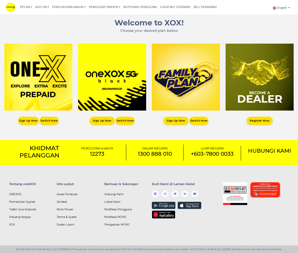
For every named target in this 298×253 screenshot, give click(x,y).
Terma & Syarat (67, 217)
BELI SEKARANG (205, 7)
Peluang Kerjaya (20, 217)
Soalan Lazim (65, 224)
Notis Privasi (65, 209)
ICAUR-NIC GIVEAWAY (175, 7)
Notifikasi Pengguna (118, 209)
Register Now (259, 120)
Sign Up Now (28, 120)
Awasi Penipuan (67, 194)
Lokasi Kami (112, 202)
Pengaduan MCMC (117, 224)
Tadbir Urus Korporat (22, 209)
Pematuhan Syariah (22, 202)
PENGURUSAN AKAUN (67, 7)
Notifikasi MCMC (115, 217)
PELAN (25, 7)
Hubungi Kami (114, 194)
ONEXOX (15, 194)
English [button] (280, 8)
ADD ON (41, 7)
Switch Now (49, 120)
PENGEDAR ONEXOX (103, 7)
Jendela (62, 202)
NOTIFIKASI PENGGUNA (140, 7)
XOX (12, 224)
